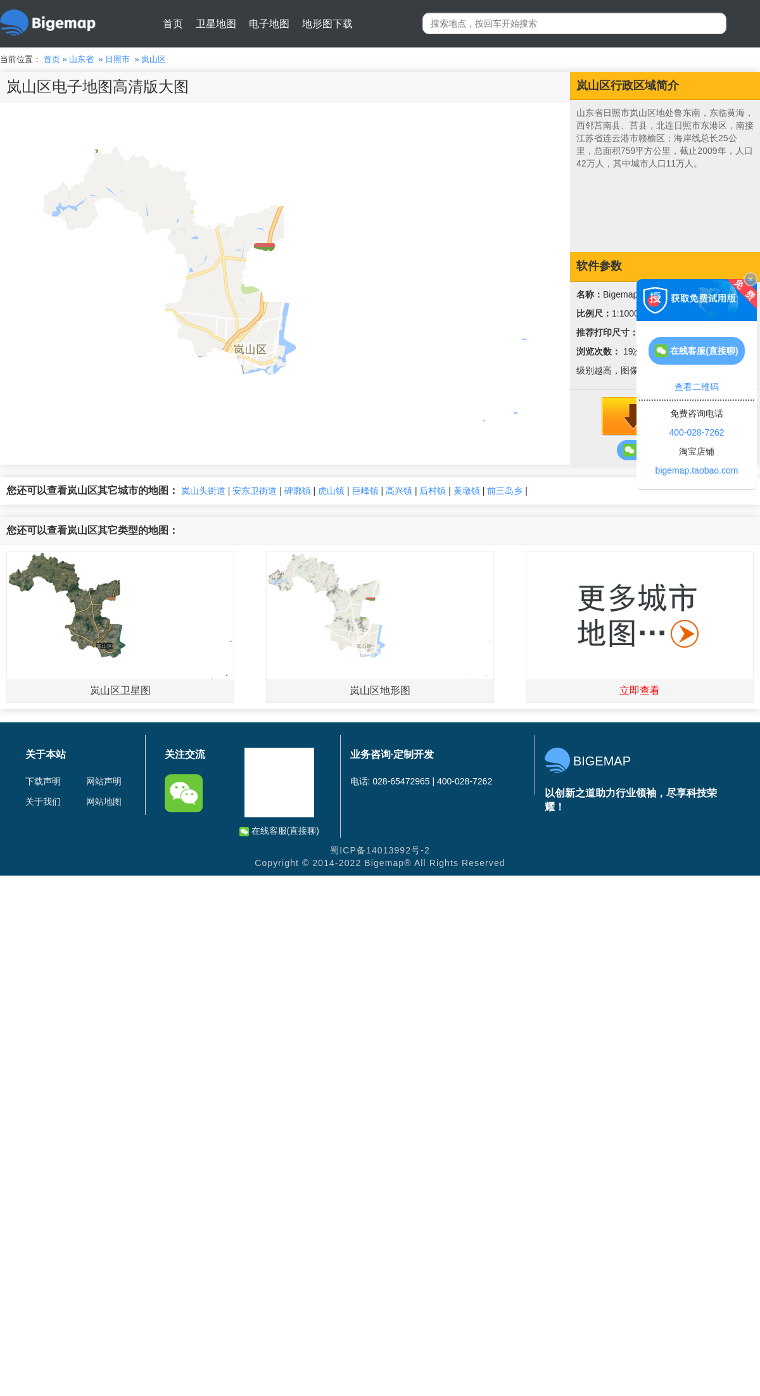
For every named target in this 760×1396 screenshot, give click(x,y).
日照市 (117, 59)
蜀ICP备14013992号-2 (380, 850)
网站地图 (104, 801)
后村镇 (432, 491)
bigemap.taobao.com (697, 470)
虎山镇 (331, 491)
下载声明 (43, 781)
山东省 (81, 59)
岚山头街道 (203, 491)
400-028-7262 (696, 432)
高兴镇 (399, 491)
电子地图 (269, 23)
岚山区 (153, 59)
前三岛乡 (504, 491)
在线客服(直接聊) (279, 831)
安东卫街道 (254, 491)
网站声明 (104, 781)
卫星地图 (216, 23)
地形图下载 (327, 23)
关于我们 (43, 801)
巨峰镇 (365, 491)
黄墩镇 (466, 491)
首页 (173, 23)
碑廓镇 (297, 491)
